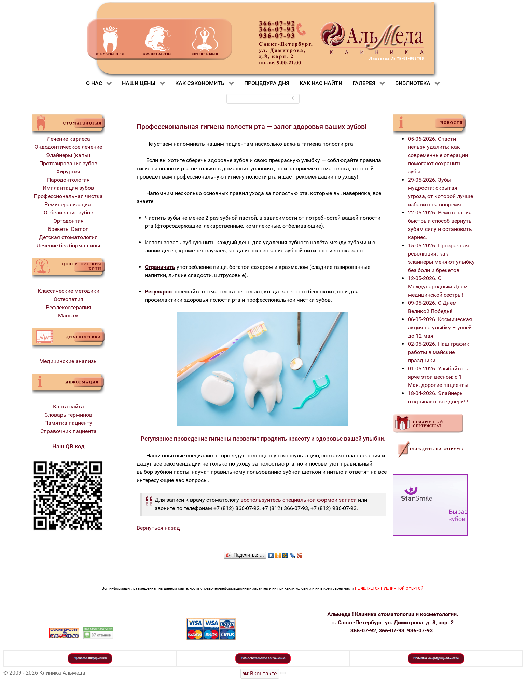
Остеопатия (68, 299)
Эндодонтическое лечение (68, 147)
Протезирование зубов (68, 163)
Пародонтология (68, 179)
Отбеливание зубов (68, 212)
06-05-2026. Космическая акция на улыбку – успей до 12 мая (440, 327)
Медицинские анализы (68, 361)
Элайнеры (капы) (68, 155)
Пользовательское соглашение (263, 658)
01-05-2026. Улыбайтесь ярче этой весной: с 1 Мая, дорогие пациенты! (439, 376)
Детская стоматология (68, 237)
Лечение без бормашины (68, 245)
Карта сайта (68, 406)
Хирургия (68, 171)
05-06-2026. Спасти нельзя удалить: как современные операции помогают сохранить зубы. (438, 155)
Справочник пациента (68, 431)
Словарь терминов (68, 414)
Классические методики (68, 291)
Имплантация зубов (68, 188)
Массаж (68, 315)
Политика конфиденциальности (436, 658)
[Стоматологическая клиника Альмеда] (259, 674)
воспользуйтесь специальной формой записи (298, 500)
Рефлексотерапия (68, 307)
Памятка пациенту (68, 423)
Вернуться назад (158, 528)
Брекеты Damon (68, 229)
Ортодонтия (68, 221)
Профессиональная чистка (68, 196)
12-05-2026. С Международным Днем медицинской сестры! (438, 286)
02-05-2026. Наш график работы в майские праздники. (438, 352)
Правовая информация (90, 658)
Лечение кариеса (68, 138)
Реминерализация (68, 204)
